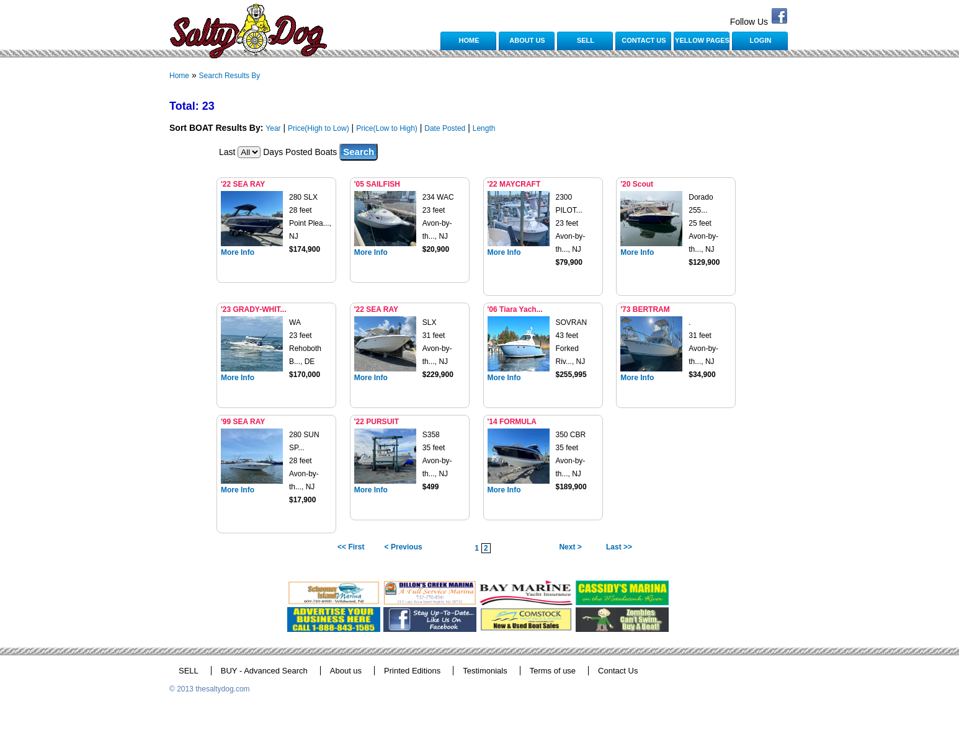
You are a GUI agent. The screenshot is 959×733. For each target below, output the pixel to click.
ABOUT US (527, 40)
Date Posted (444, 128)
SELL (585, 40)
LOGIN (761, 40)
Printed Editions (412, 670)
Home (179, 75)
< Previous (403, 547)
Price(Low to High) (386, 128)
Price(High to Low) (318, 128)
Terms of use (553, 670)
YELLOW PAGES (702, 40)
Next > (570, 547)
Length (484, 128)
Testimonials (485, 670)
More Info (237, 252)
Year (272, 128)
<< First (350, 547)
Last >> (619, 547)
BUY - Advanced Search (264, 670)
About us (346, 670)
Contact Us (618, 670)
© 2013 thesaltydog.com (209, 689)
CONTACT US (644, 40)
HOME (469, 40)
